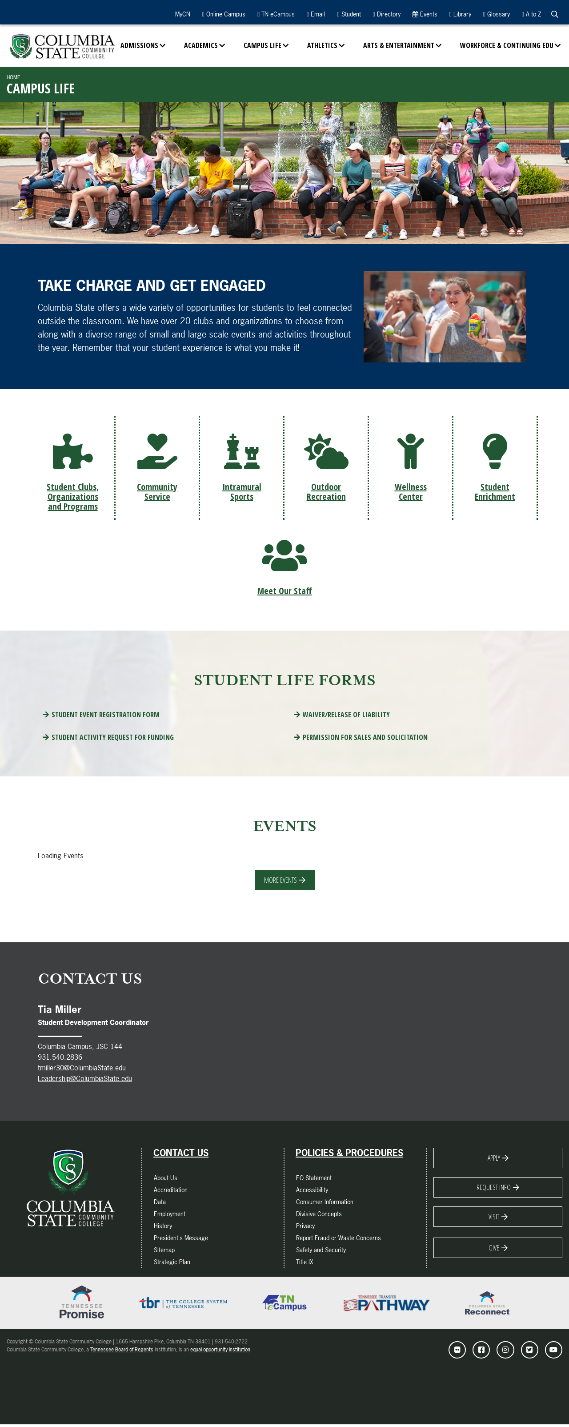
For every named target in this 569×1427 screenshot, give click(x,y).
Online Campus (223, 14)
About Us (165, 1180)
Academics (201, 45)
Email (316, 14)
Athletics (322, 45)
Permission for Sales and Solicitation (365, 739)
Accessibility (312, 1192)
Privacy (305, 1228)
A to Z (531, 14)
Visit (494, 1219)
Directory (387, 14)
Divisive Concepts (319, 1216)
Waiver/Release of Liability (346, 717)
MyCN (181, 14)
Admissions (139, 45)
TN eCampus (276, 14)
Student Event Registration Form (106, 717)
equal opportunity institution (220, 1351)
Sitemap (164, 1252)
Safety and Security (321, 1252)
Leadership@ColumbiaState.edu (85, 1080)
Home (13, 77)
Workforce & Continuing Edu (506, 45)
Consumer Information (324, 1204)
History (163, 1228)
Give (494, 1250)
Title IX (304, 1264)
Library (460, 14)
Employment (169, 1216)
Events (425, 14)
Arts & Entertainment (398, 45)
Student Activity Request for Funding (113, 739)
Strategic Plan (172, 1264)
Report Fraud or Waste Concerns (338, 1240)
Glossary (496, 14)
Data (160, 1204)
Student (349, 14)
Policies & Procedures (349, 1155)
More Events (280, 882)
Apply (494, 1160)
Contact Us (180, 1155)
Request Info (494, 1189)
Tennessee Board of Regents (121, 1351)
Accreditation (171, 1192)
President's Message (181, 1240)
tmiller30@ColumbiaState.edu (82, 1070)
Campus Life (262, 45)
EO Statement (314, 1180)
